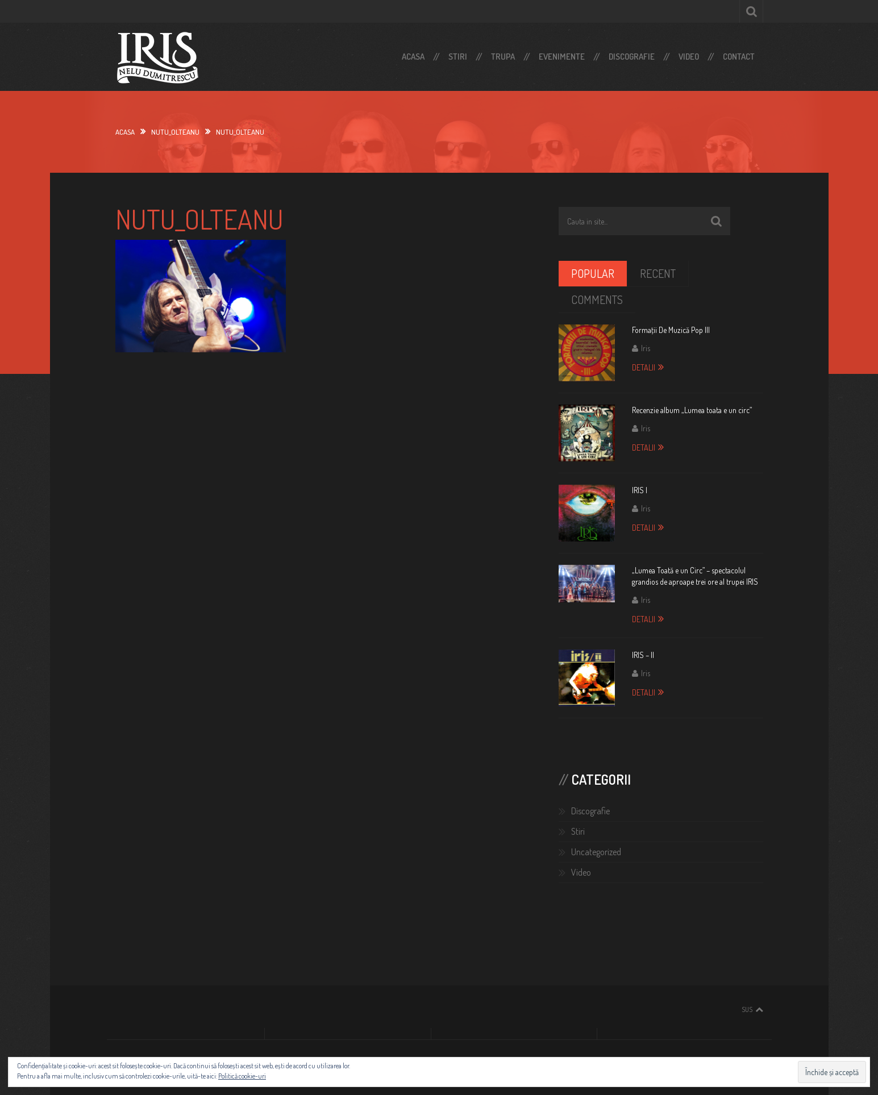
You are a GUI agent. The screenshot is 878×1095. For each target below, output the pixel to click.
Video (689, 56)
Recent (658, 273)
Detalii (643, 367)
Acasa (413, 56)
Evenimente (562, 56)
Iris (645, 348)
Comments (597, 299)
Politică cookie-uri (242, 1076)
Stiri (457, 56)
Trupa (503, 56)
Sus (747, 1009)
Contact (739, 56)
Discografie (632, 56)
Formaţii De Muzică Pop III (671, 330)
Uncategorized (596, 851)
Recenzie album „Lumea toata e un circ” (692, 410)
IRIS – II (643, 655)
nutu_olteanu (175, 131)
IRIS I (639, 490)
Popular (592, 273)
